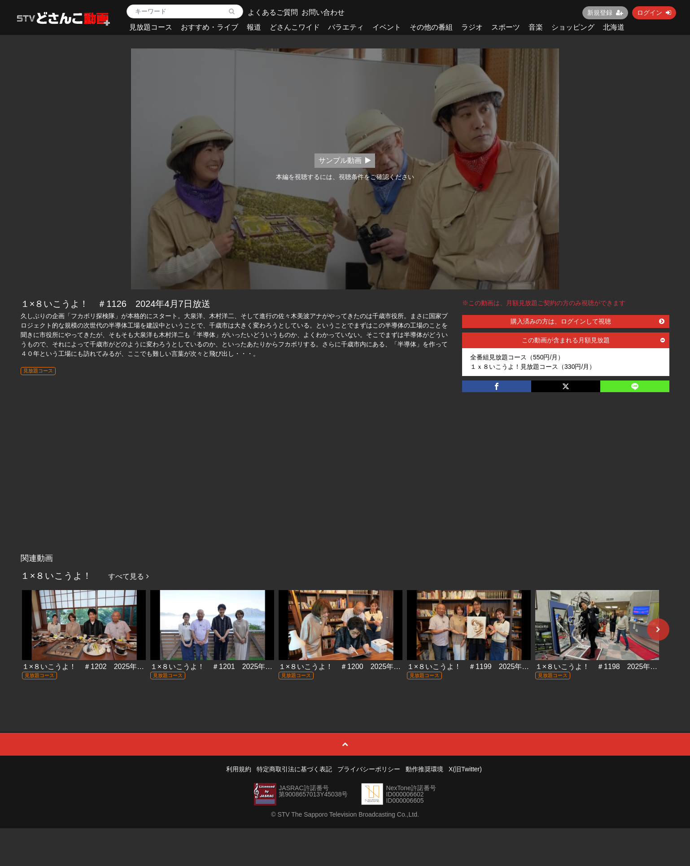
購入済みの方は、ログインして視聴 (587, 321)
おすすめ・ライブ (209, 27)
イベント (386, 27)
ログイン (654, 12)
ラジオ (472, 27)
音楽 (535, 27)
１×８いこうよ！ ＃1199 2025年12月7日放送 (485, 666)
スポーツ (505, 27)
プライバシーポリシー (368, 769)
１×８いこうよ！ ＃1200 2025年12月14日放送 (358, 666)
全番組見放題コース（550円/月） (517, 357)
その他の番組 (431, 27)
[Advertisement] (345, 482)
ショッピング (572, 27)
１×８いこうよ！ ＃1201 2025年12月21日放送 (230, 666)
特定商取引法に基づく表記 (294, 769)
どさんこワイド (295, 27)
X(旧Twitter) (465, 769)
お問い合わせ (323, 12)
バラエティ (346, 27)
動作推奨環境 (424, 769)
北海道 (613, 27)
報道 (254, 27)
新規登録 (605, 12)
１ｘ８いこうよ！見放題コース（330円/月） (532, 366)
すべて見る (128, 576)
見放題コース (150, 27)
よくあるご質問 (273, 12)
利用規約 (238, 769)
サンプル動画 (345, 160)
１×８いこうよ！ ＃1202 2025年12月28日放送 (102, 666)
